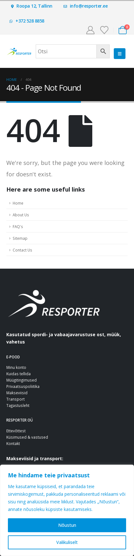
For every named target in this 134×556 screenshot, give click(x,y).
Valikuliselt (67, 542)
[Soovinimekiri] (104, 30)
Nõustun (67, 525)
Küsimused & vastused (27, 437)
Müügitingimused (21, 380)
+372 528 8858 (26, 21)
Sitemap (20, 238)
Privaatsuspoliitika (23, 386)
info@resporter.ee (86, 6)
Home (18, 203)
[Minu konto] (90, 30)
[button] (119, 53)
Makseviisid (16, 392)
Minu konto (16, 367)
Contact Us (22, 249)
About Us (21, 214)
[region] (67, 510)
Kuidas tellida (18, 373)
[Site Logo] (19, 51)
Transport (15, 399)
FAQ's (18, 226)
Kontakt (13, 443)
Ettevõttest (16, 430)
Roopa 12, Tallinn (31, 6)
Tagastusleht (17, 405)
